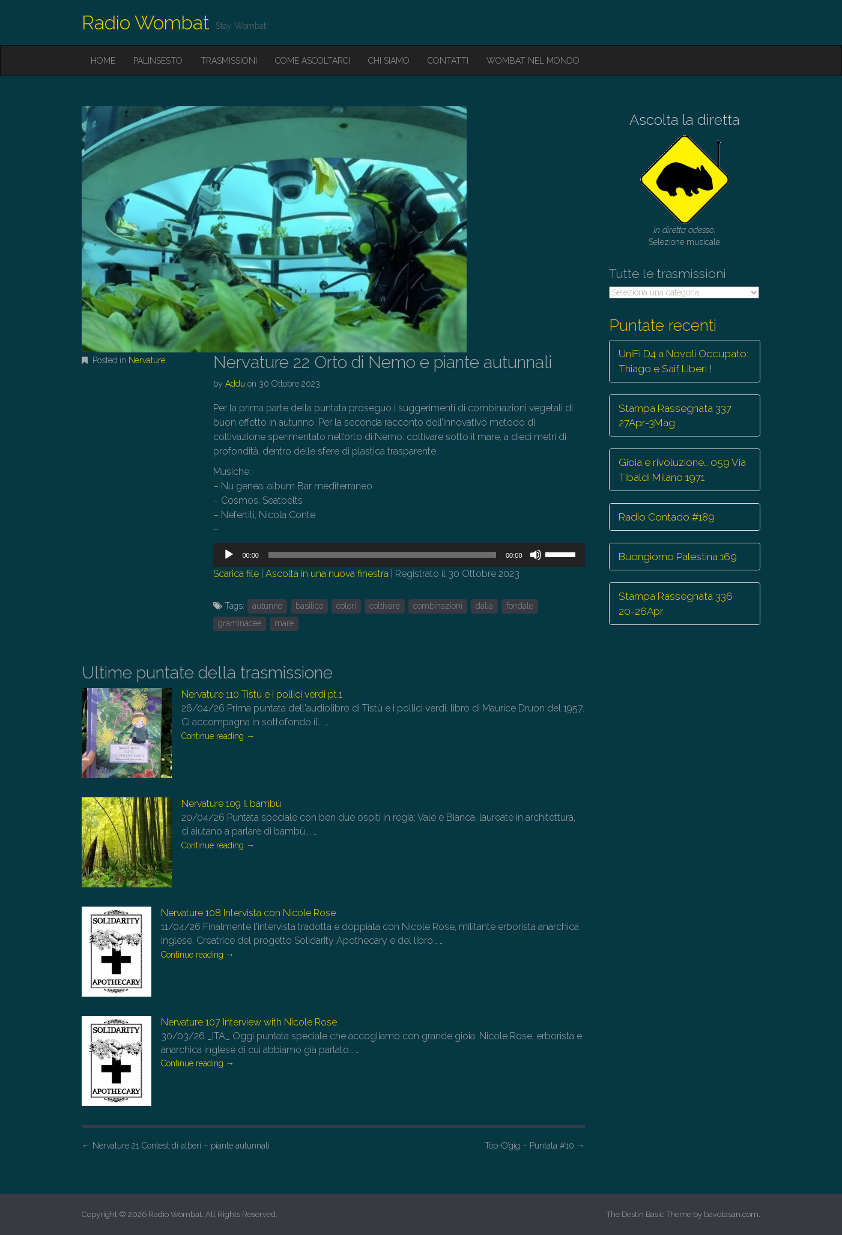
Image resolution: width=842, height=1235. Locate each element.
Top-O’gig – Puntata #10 (535, 1145)
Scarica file (236, 573)
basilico (309, 606)
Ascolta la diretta (684, 119)
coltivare (384, 606)
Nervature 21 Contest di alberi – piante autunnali (176, 1145)
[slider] (382, 555)
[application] (398, 555)
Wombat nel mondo (533, 60)
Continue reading (218, 736)
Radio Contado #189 (667, 517)
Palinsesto (158, 60)
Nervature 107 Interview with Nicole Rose (249, 1022)
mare (284, 623)
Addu (235, 383)
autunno (267, 606)
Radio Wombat (146, 22)
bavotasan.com (731, 1214)
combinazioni (437, 606)
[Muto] (536, 555)
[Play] (229, 555)
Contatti (448, 60)
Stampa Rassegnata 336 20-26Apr (676, 603)
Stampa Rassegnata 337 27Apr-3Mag (675, 415)
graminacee (239, 623)
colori (346, 606)
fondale (519, 606)
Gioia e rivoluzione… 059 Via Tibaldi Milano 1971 (682, 469)
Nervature (147, 360)
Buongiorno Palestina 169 (678, 557)
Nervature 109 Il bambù (231, 803)
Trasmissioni (229, 60)
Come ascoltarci (312, 60)
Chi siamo (389, 60)
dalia (484, 606)
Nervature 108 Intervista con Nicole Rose (248, 913)
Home (103, 60)
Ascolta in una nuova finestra (327, 573)
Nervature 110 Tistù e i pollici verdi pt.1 (261, 694)
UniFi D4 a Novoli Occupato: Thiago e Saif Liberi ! (683, 361)
